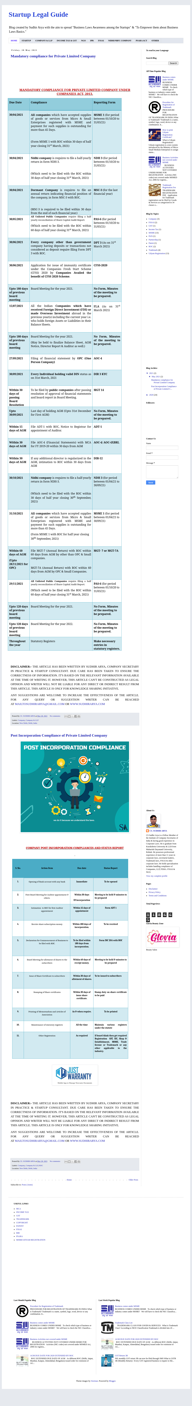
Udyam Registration (157, 253)
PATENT (20, 1226)
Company (21, 720)
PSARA (19, 1236)
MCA (18, 1209)
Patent (151, 243)
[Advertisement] (162, 311)
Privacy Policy (155, 892)
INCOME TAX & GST (67, 40)
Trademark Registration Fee (169, 186)
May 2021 (156, 376)
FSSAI (101, 40)
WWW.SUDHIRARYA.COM (87, 704)
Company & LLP (32, 720)
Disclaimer (153, 889)
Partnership (153, 240)
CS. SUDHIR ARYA (158, 831)
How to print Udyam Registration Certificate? (168, 133)
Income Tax (153, 229)
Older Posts (133, 1180)
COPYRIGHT (22, 1222)
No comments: (55, 716)
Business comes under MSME (169, 78)
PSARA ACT (141, 40)
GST (151, 226)
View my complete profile (156, 876)
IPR (92, 40)
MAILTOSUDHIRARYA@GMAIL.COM (40, 704)
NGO (83, 40)
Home (69, 1180)
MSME (152, 233)
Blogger (112, 1381)
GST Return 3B (121, 1355)
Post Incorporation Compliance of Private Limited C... (164, 387)
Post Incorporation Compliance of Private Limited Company (59, 735)
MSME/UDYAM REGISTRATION (30, 1240)
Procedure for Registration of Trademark (169, 104)
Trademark (153, 250)
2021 (151, 373)
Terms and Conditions (158, 895)
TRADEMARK (22, 1219)
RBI (18, 1233)
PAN (151, 236)
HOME (14, 40)
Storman (94, 1381)
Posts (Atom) (27, 1185)
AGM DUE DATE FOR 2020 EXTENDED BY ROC (52, 1355)
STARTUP (26, 40)
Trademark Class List (123, 1323)
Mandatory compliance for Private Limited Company (53, 56)
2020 (151, 395)
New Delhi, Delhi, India (28, 723)
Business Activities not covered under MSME (170, 160)
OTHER (155, 40)
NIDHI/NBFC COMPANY (119, 40)
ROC (41, 1165)
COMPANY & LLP (43, 40)
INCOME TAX (22, 1212)
